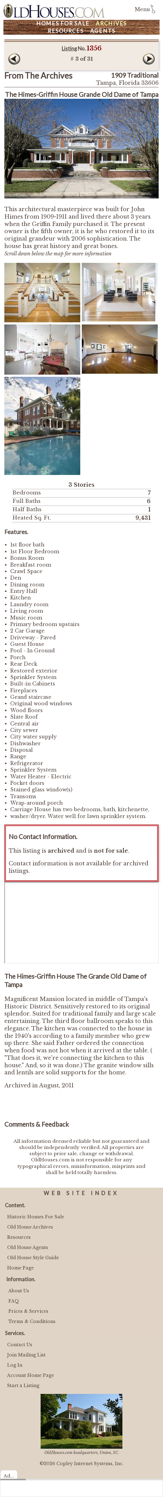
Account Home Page (30, 1375)
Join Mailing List (26, 1355)
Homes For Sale (63, 23)
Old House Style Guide (33, 1257)
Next (149, 59)
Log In (14, 1365)
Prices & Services (28, 1311)
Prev (14, 59)
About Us (18, 1291)
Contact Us (19, 1344)
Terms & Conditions (31, 1321)
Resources (66, 31)
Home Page (20, 1268)
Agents (103, 31)
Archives (111, 23)
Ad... (9, 1476)
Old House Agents (27, 1247)
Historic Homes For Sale (35, 1217)
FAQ (13, 1301)
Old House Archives (30, 1227)
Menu (142, 9)
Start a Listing (23, 1385)
